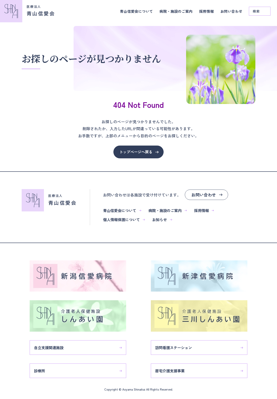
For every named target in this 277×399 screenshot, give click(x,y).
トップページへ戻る (135, 152)
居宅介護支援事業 (174, 368)
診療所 (43, 368)
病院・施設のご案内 (172, 13)
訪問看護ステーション (178, 344)
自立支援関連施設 (53, 344)
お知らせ (166, 220)
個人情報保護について (126, 220)
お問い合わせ (230, 13)
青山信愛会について (131, 13)
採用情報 (205, 13)
